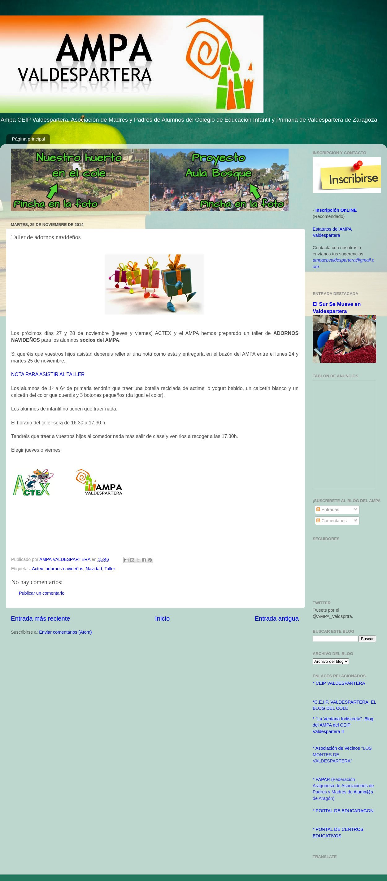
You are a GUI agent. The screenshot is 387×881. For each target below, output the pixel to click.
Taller (109, 568)
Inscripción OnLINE (336, 210)
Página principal (28, 138)
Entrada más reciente (40, 618)
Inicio (162, 618)
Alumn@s (363, 791)
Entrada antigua (277, 618)
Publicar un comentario (41, 593)
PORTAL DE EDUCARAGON (345, 810)
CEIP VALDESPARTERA (340, 683)
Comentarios (331, 520)
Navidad (94, 568)
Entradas (327, 509)
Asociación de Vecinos (338, 748)
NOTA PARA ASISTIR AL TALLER (48, 374)
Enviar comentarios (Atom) (65, 632)
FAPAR (323, 779)
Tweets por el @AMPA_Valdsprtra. (333, 613)
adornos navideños (64, 568)
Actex (37, 568)
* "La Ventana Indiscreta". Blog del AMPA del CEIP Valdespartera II (343, 725)
